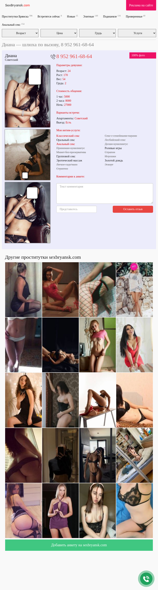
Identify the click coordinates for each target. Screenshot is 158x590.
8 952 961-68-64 (74, 56)
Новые (72, 16)
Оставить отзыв (133, 209)
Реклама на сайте (141, 5)
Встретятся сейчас (49, 16)
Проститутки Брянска (17, 16)
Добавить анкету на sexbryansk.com (79, 545)
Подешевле (112, 16)
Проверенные (135, 16)
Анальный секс (13, 24)
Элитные (90, 16)
